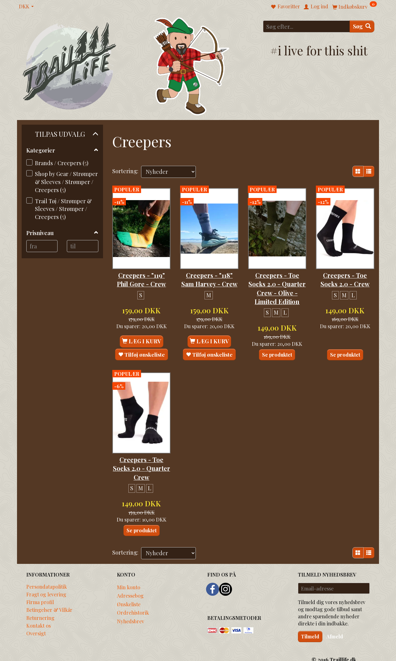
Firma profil (40, 593)
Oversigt (36, 624)
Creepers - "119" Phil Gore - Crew (141, 270)
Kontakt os (38, 616)
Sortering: (125, 171)
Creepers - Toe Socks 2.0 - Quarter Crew (141, 459)
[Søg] (362, 26)
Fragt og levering (46, 585)
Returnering (40, 609)
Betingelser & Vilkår (49, 601)
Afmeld (334, 628)
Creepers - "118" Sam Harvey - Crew (209, 275)
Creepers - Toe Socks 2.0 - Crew (345, 270)
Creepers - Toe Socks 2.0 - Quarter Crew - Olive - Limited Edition (277, 283)
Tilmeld (310, 628)
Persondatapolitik (46, 577)
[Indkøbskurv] (354, 6)
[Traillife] (70, 65)
